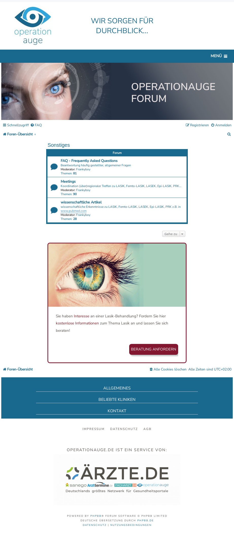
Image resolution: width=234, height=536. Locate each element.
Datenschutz (124, 429)
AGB (147, 429)
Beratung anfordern (153, 349)
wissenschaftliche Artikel (81, 202)
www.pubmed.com (74, 211)
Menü (216, 55)
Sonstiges (58, 145)
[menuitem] (36, 125)
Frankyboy (83, 169)
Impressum (93, 429)
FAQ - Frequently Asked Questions (89, 160)
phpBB (96, 516)
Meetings (68, 181)
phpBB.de (145, 520)
